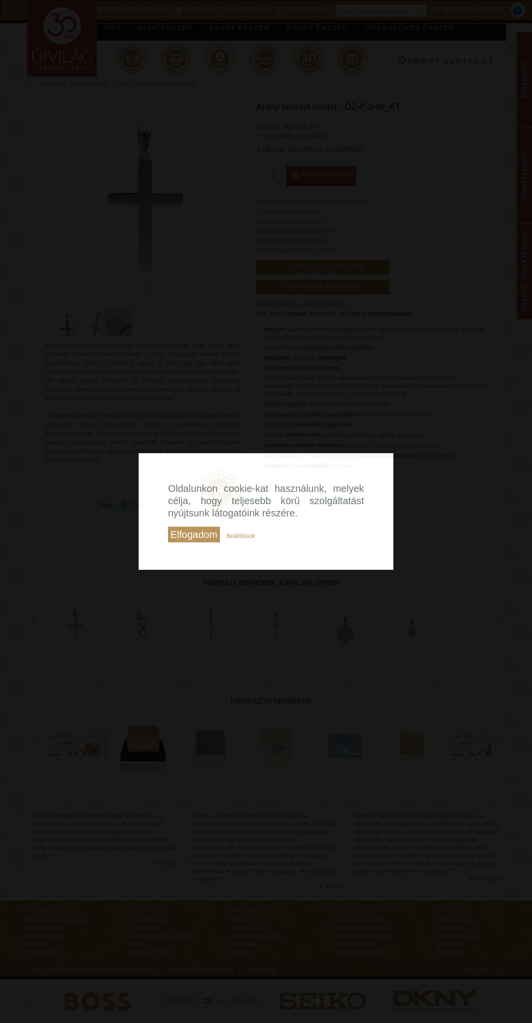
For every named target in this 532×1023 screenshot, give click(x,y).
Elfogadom (194, 534)
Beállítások (240, 536)
